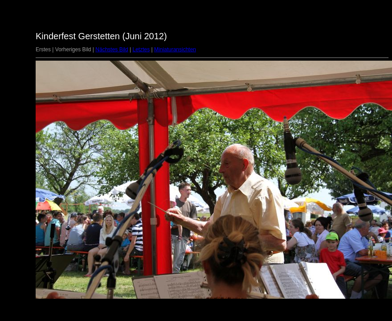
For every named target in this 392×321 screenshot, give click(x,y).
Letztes (141, 49)
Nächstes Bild (111, 49)
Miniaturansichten (175, 49)
